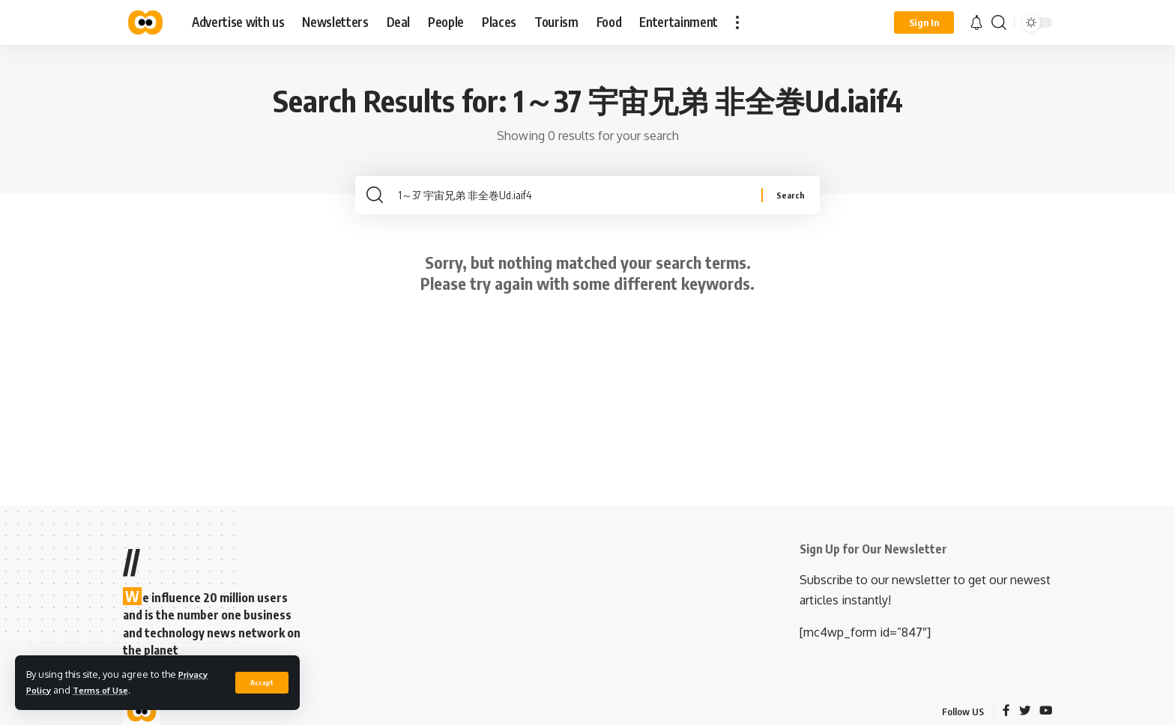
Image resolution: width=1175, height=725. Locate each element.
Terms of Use (108, 690)
